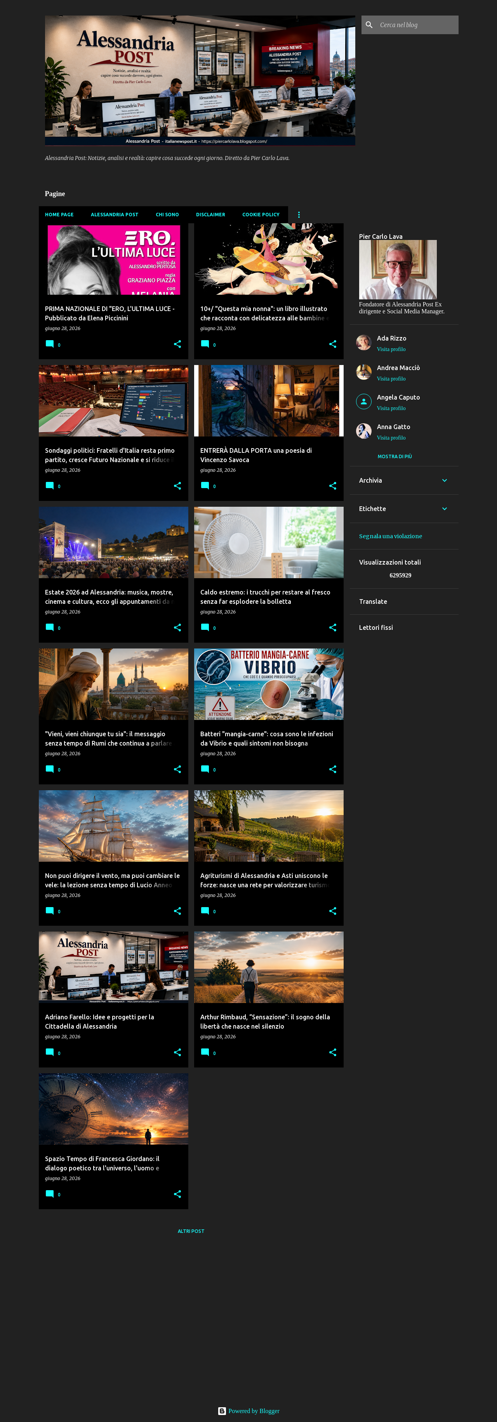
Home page (59, 214)
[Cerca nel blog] (418, 25)
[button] (177, 344)
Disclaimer (210, 214)
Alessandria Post (115, 214)
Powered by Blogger (248, 1411)
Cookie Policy (261, 214)
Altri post (191, 1231)
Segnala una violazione (390, 536)
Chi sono (167, 214)
